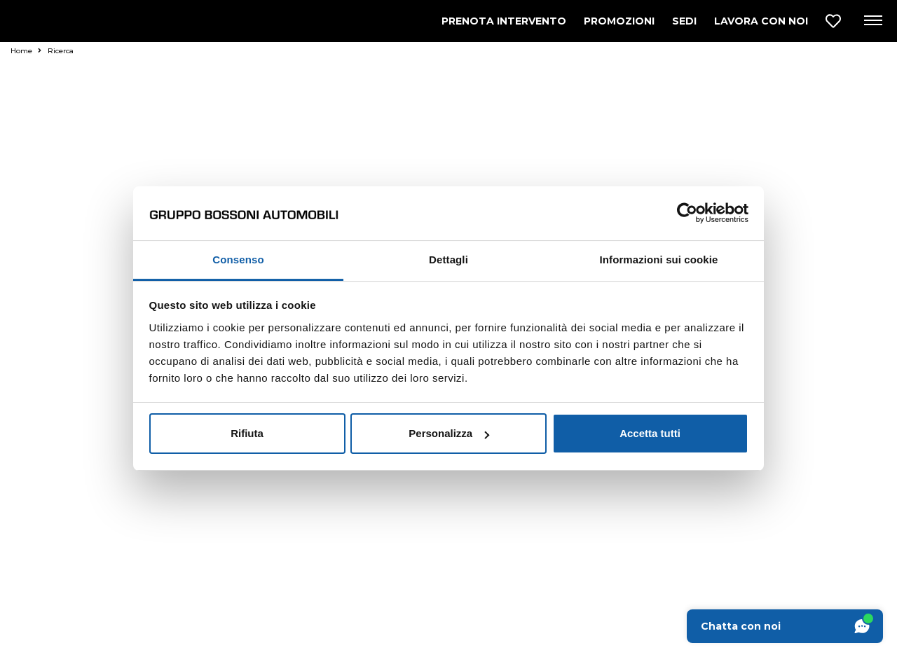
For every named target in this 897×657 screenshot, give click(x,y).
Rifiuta (247, 433)
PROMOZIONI (619, 21)
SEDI (684, 21)
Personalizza (449, 433)
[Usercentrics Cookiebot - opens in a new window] (687, 212)
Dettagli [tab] (448, 259)
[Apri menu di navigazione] (872, 21)
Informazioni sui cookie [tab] (659, 259)
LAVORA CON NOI (761, 21)
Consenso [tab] (237, 259)
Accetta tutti (649, 433)
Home (26, 50)
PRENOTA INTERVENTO (503, 21)
